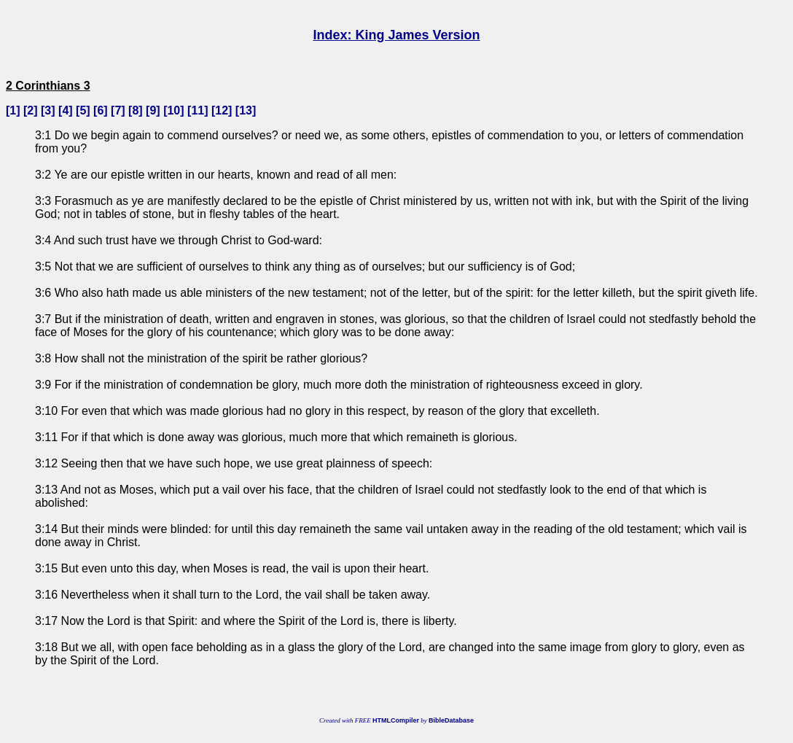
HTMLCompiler (395, 720)
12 (221, 110)
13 (245, 110)
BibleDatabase (451, 720)
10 (173, 110)
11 (197, 110)
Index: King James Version (396, 35)
